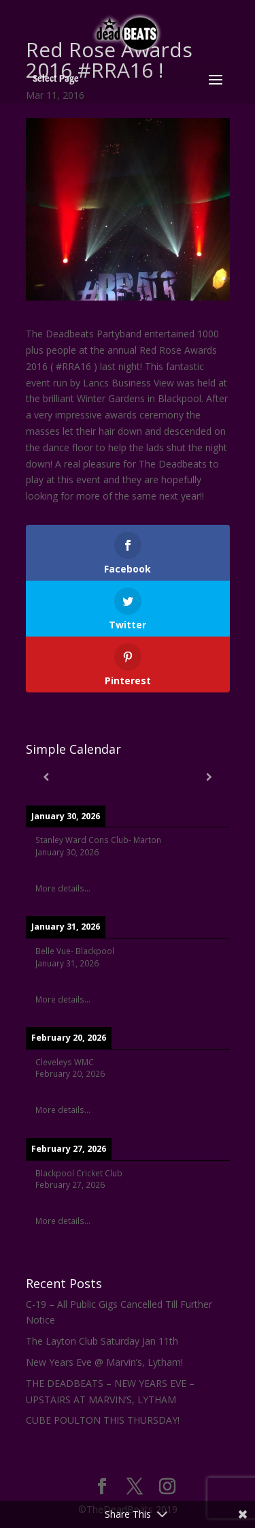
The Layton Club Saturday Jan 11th (102, 1340)
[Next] (209, 777)
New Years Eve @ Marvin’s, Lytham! (104, 1362)
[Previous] (46, 777)
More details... (62, 888)
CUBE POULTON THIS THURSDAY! (103, 1420)
